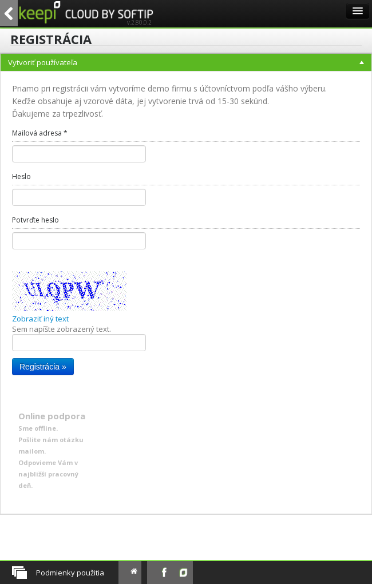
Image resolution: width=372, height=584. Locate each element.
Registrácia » (42, 366)
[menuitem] (186, 284)
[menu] (186, 284)
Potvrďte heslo (35, 220)
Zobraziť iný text (40, 318)
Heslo (21, 176)
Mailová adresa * (40, 133)
